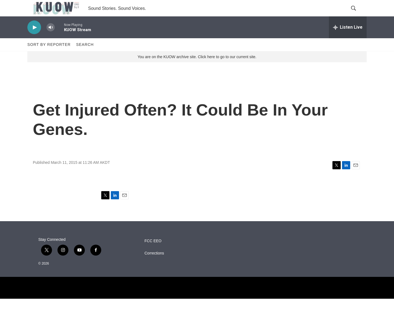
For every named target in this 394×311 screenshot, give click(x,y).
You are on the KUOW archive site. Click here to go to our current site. (197, 69)
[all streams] (348, 40)
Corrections (154, 265)
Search (85, 57)
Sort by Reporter (49, 57)
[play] (34, 40)
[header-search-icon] (358, 14)
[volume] (50, 40)
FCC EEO (152, 253)
